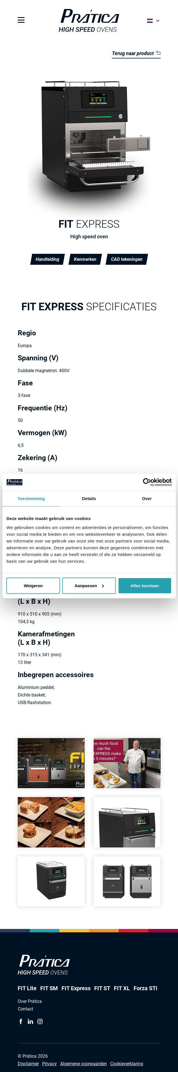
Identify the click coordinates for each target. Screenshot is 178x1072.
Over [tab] (147, 498)
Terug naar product (136, 53)
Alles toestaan (144, 585)
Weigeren (33, 585)
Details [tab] (89, 498)
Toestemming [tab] (31, 498)
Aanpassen (89, 585)
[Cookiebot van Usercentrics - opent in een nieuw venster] (147, 482)
